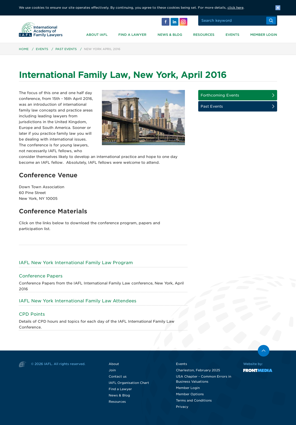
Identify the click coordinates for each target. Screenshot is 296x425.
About (114, 364)
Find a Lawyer (132, 35)
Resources (203, 35)
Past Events (66, 49)
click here (235, 7)
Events (232, 35)
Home (24, 49)
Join (112, 370)
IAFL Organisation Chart (129, 383)
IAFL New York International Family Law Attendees (77, 300)
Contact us (118, 376)
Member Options (190, 394)
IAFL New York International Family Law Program (76, 262)
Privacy (182, 407)
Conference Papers (40, 275)
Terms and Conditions (194, 400)
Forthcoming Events (220, 95)
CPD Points (32, 314)
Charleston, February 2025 (198, 370)
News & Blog (170, 35)
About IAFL (96, 35)
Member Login (263, 35)
